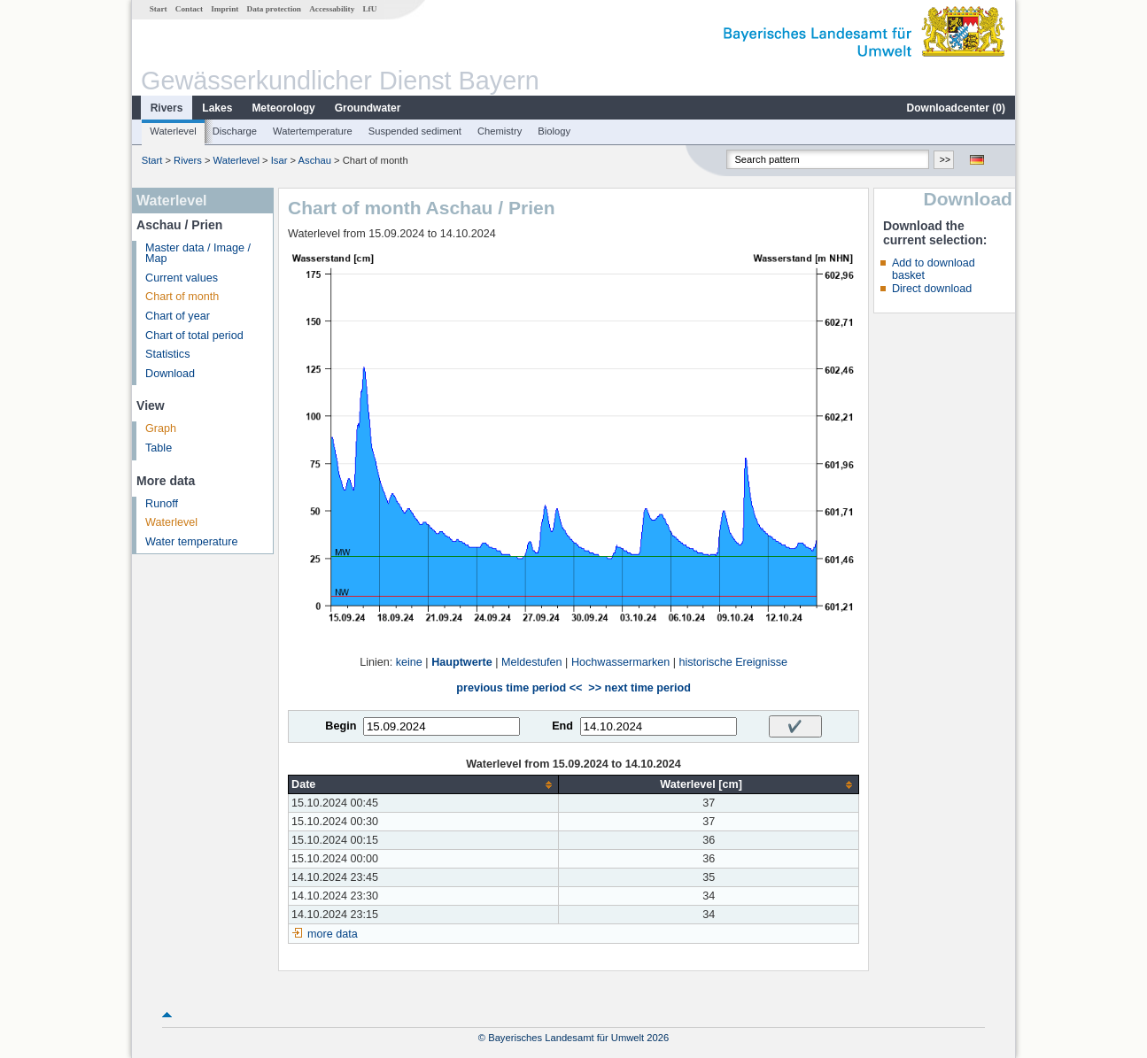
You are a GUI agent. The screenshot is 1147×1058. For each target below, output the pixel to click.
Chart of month (182, 296)
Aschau (314, 160)
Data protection (274, 8)
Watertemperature (313, 131)
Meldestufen (531, 662)
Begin (340, 726)
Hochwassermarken (620, 662)
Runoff (161, 504)
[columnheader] (424, 785)
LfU (369, 8)
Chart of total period (194, 335)
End (562, 726)
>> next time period (639, 688)
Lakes (217, 108)
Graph (160, 428)
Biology (554, 131)
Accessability (331, 8)
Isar (279, 160)
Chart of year (177, 316)
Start (158, 8)
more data (332, 934)
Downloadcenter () (956, 108)
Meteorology (283, 108)
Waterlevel (173, 131)
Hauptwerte (461, 662)
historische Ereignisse (732, 662)
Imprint (224, 8)
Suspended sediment (414, 131)
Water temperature (191, 542)
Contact (189, 8)
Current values (181, 278)
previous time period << (519, 688)
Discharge (235, 131)
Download (170, 373)
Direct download (932, 288)
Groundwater (368, 108)
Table (158, 448)
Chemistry (499, 131)
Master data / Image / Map (198, 254)
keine (409, 662)
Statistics (167, 354)
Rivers (167, 108)
